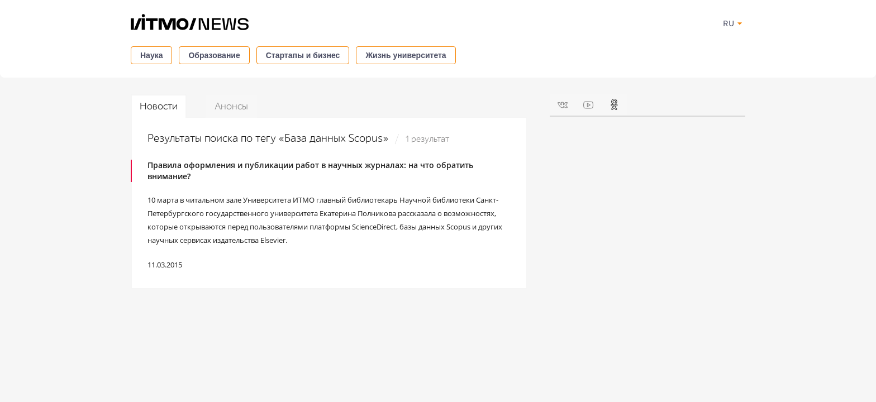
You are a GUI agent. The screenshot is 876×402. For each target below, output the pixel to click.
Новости (159, 106)
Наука (151, 55)
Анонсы (231, 106)
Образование (214, 55)
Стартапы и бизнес (303, 55)
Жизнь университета (405, 55)
